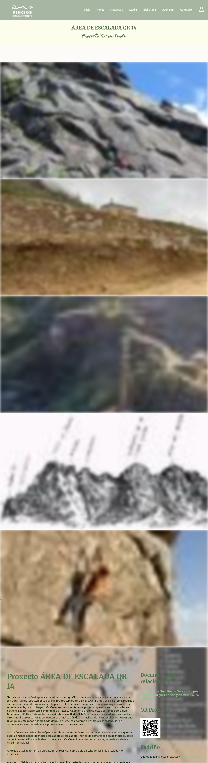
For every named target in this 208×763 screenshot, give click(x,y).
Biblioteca (149, 10)
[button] (170, 728)
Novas (100, 10)
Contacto (186, 10)
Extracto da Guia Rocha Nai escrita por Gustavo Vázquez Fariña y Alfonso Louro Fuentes (169, 695)
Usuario (200, 10)
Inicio (87, 10)
